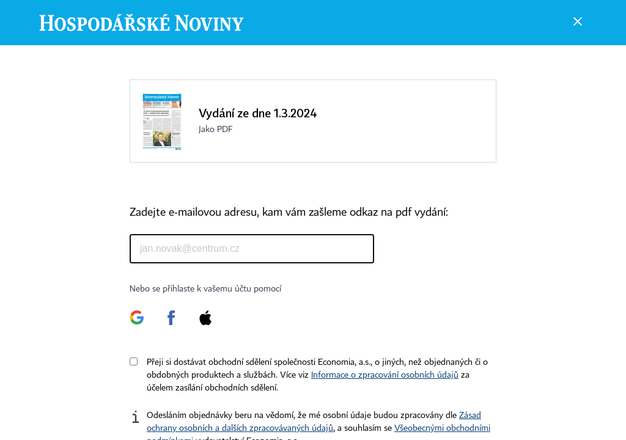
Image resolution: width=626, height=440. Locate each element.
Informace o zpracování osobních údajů (384, 375)
